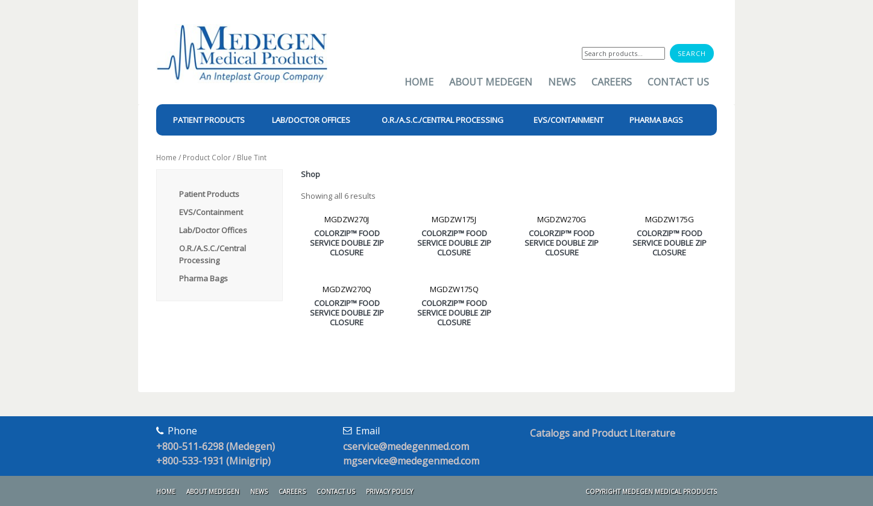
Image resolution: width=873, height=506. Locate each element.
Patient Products (209, 194)
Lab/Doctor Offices (213, 230)
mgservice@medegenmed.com (411, 460)
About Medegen (490, 82)
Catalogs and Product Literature (602, 433)
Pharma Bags (203, 278)
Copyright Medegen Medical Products (651, 491)
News (562, 82)
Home (419, 82)
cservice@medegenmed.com (406, 446)
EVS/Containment (211, 212)
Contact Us (678, 82)
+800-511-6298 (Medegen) (215, 446)
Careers (611, 82)
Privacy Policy (389, 491)
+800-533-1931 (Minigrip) (213, 460)
